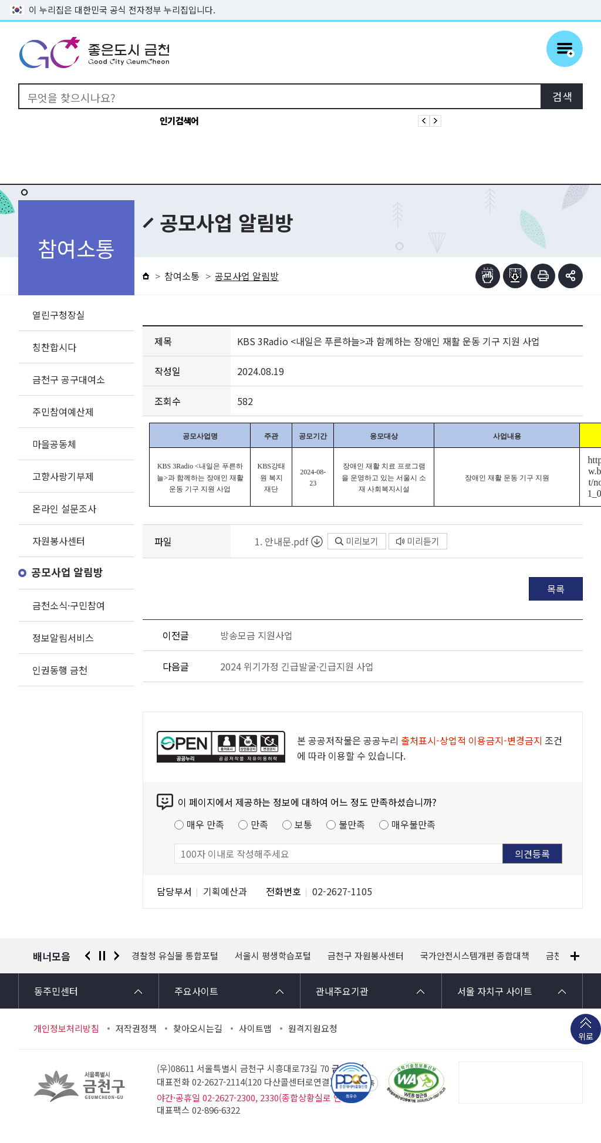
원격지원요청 (312, 1028)
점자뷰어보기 (487, 276)
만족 (259, 824)
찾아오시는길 (197, 1028)
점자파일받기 (515, 276)
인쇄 (543, 276)
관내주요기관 (342, 991)
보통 (303, 824)
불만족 (352, 824)
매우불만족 (413, 824)
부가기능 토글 (570, 276)
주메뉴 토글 (564, 49)
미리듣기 (418, 541)
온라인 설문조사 (64, 508)
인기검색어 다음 (435, 121)
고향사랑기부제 (63, 476)
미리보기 (357, 541)
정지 (102, 955)
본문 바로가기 (300, 0)
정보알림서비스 (63, 637)
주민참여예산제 (63, 411)
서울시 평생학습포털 (273, 955)
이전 (87, 955)
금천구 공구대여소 (68, 379)
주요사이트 (196, 991)
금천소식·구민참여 (68, 605)
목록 (556, 589)
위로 (585, 1037)
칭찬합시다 (54, 347)
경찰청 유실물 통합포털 (174, 955)
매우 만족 (205, 824)
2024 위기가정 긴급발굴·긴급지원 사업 (297, 666)
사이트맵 (255, 1028)
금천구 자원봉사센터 (365, 955)
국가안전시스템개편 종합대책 (474, 955)
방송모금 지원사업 (256, 635)
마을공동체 (54, 444)
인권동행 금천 (59, 670)
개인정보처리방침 (66, 1028)
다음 (116, 955)
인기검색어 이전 (424, 121)
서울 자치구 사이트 (494, 991)
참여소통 (182, 276)
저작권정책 (136, 1028)
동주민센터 (56, 991)
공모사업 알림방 (67, 572)
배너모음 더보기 (574, 956)
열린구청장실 (58, 315)
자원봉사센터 (58, 541)
